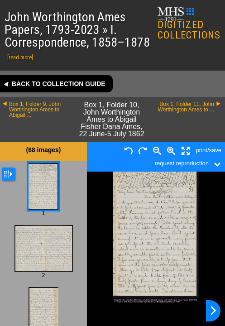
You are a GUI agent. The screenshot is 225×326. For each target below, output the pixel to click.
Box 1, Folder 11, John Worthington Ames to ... (186, 106)
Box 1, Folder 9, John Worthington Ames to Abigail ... (35, 109)
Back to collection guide (58, 83)
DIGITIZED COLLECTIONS (189, 24)
